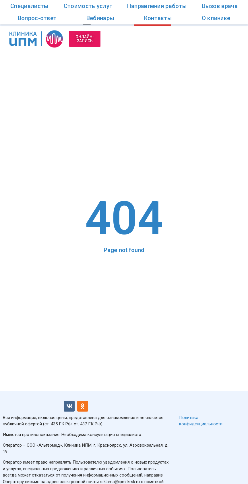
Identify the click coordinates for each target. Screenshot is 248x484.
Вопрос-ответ (37, 18)
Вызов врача (220, 6)
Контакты (158, 18)
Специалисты (29, 6)
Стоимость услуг (88, 6)
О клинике (216, 18)
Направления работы (157, 6)
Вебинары (100, 18)
